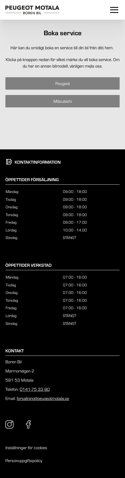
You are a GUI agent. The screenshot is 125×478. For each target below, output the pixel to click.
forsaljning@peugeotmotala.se (43, 398)
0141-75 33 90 (35, 389)
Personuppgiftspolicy (23, 460)
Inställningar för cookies (26, 447)
